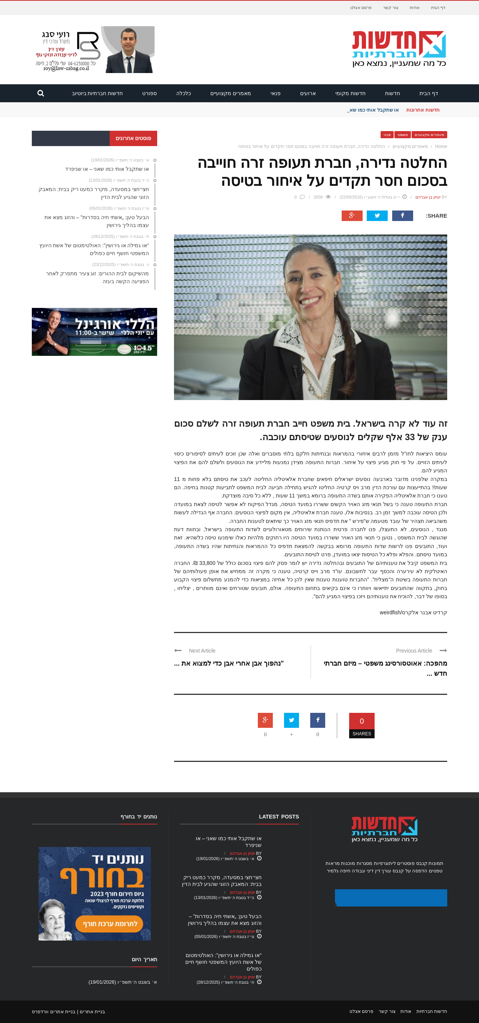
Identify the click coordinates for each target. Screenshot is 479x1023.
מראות (333, 863)
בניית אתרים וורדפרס (54, 1011)
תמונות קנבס (430, 863)
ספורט (149, 93)
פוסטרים (406, 863)
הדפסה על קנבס (410, 871)
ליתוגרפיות (385, 863)
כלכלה (183, 93)
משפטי (402, 135)
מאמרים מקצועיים (230, 93)
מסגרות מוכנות (356, 863)
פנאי (276, 93)
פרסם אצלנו (361, 7)
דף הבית (438, 7)
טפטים (435, 871)
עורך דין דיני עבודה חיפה (365, 871)
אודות (414, 7)
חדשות (392, 93)
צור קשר (391, 7)
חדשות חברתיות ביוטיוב (97, 93)
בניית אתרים (93, 1011)
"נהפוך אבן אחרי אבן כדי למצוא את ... (229, 663)
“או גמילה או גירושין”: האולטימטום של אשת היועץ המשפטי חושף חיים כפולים (223, 962)
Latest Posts (279, 817)
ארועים (308, 93)
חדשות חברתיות (432, 1011)
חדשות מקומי (350, 93)
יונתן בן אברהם (427, 197)
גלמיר (332, 871)
